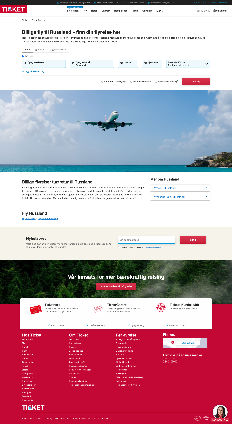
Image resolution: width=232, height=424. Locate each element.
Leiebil (25, 370)
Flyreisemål (74, 358)
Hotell (94, 11)
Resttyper (27, 392)
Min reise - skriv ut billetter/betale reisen (210, 3)
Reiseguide (121, 343)
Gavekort (147, 11)
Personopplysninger (78, 381)
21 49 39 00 (204, 10)
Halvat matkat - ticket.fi (84, 418)
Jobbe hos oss (76, 351)
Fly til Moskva (29, 218)
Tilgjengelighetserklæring (81, 385)
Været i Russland (165, 188)
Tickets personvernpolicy (151, 247)
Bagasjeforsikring (124, 351)
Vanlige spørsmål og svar (128, 339)
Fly (85, 11)
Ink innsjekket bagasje (114, 81)
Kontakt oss (75, 343)
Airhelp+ (120, 354)
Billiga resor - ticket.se (33, 418)
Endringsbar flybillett (126, 366)
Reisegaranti (122, 373)
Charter (106, 11)
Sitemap (73, 377)
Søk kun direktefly (140, 81)
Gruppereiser (28, 362)
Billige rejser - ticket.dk (58, 418)
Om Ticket (74, 339)
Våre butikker (219, 10)
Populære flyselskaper (80, 370)
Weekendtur (28, 377)
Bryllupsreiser (29, 385)
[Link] (166, 361)
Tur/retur (27, 56)
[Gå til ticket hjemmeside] (13, 9)
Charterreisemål (77, 362)
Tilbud (134, 11)
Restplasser (120, 11)
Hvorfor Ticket (76, 354)
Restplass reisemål (78, 366)
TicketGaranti (122, 362)
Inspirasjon (121, 381)
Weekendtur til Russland (169, 196)
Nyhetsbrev (74, 373)
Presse (72, 347)
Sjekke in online (124, 358)
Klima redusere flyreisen (128, 385)
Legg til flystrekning (33, 71)
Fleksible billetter (165, 81)
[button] (27, 50)
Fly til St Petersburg (48, 218)
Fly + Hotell (73, 11)
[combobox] (45, 65)
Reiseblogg (27, 400)
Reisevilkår (121, 370)
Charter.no (103, 418)
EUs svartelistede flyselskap (129, 377)
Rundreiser (27, 381)
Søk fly (196, 81)
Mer (160, 11)
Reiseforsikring (123, 347)
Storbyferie (27, 373)
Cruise (25, 358)
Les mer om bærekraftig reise (116, 286)
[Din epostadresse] (146, 240)
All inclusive (28, 389)
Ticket (25, 20)
